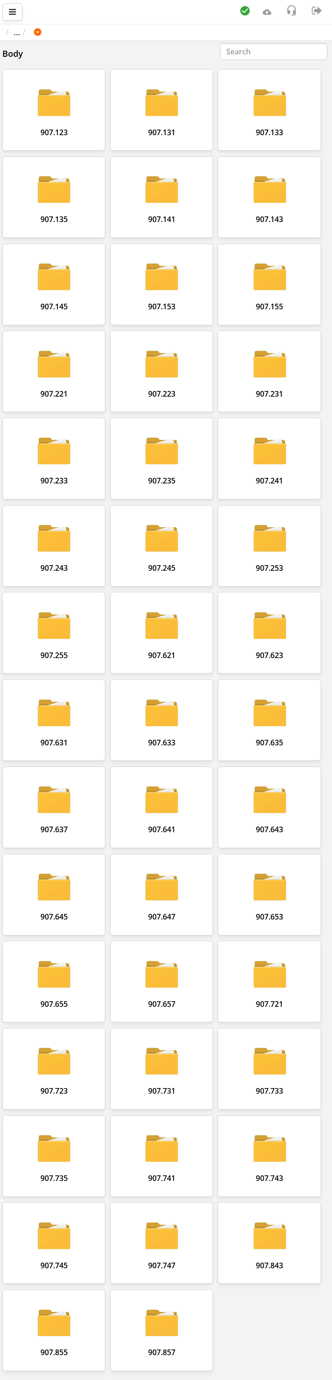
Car (56, 32)
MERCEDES (96, 32)
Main (20, 32)
